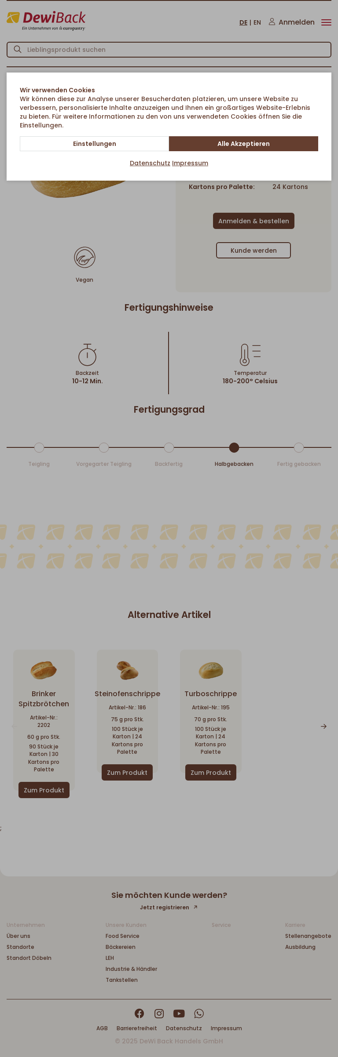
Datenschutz (150, 163)
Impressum (190, 163)
